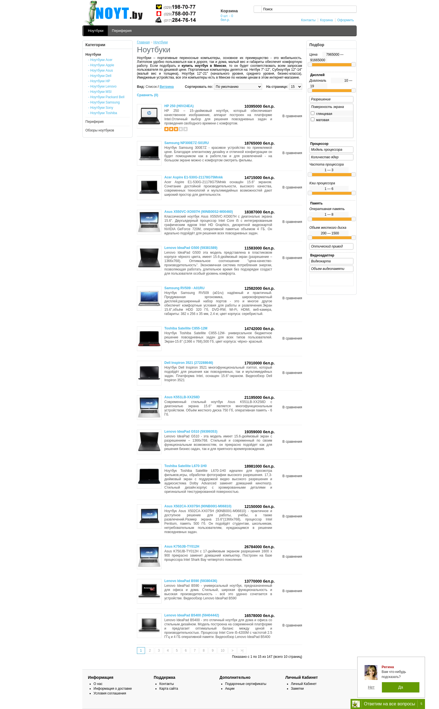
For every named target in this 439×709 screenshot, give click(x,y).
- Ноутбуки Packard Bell (106, 97)
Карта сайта (168, 689)
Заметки (297, 689)
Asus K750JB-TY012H (181, 546)
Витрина (167, 87)
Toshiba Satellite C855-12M (185, 328)
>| (241, 651)
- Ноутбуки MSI (99, 92)
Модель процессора (326, 150)
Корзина (326, 20)
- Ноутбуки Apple (101, 65)
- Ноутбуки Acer (100, 60)
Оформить (345, 20)
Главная (143, 42)
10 (222, 651)
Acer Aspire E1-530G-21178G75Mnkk (193, 177)
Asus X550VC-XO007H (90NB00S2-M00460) (198, 212)
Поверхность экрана (327, 107)
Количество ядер (324, 157)
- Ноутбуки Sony (100, 108)
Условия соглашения (110, 693)
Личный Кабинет (304, 684)
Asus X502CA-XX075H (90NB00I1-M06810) (197, 506)
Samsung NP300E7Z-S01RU (186, 143)
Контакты (308, 20)
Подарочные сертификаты (245, 684)
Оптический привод (327, 246)
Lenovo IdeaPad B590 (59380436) (190, 581)
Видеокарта (321, 261)
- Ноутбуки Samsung (104, 102)
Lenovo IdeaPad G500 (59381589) (190, 248)
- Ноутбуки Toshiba (102, 113)
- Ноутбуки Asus (100, 70)
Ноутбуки (96, 31)
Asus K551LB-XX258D (182, 397)
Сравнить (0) (147, 95)
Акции (230, 689)
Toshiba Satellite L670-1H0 (185, 466)
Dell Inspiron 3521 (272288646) (188, 363)
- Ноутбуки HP (99, 81)
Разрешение (321, 99)
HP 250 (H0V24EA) (179, 106)
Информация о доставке (113, 689)
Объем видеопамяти (327, 269)
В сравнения (292, 116)
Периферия (122, 31)
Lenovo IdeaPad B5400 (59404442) (191, 615)
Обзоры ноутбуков (99, 130)
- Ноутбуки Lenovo (102, 86)
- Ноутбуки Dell (99, 76)
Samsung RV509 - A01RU (184, 288)
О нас (98, 684)
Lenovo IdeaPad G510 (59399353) (190, 432)
